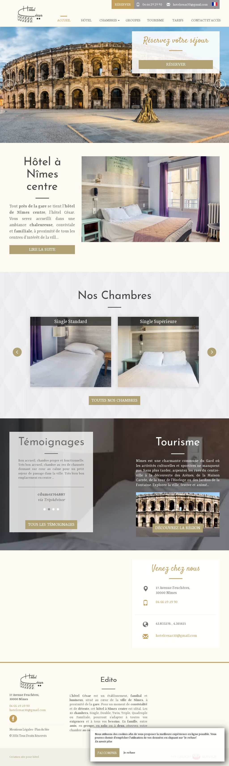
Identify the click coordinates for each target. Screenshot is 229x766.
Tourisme (155, 20)
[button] (214, 4)
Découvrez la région (177, 527)
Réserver (123, 4)
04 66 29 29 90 (152, 4)
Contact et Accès (206, 20)
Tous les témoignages (51, 524)
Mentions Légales (21, 729)
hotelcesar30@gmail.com (190, 4)
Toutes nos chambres (114, 400)
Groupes (133, 20)
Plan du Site (42, 729)
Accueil (63, 20)
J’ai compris (107, 752)
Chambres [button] (110, 20)
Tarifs (177, 20)
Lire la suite (42, 249)
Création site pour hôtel (24, 757)
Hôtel (86, 20)
